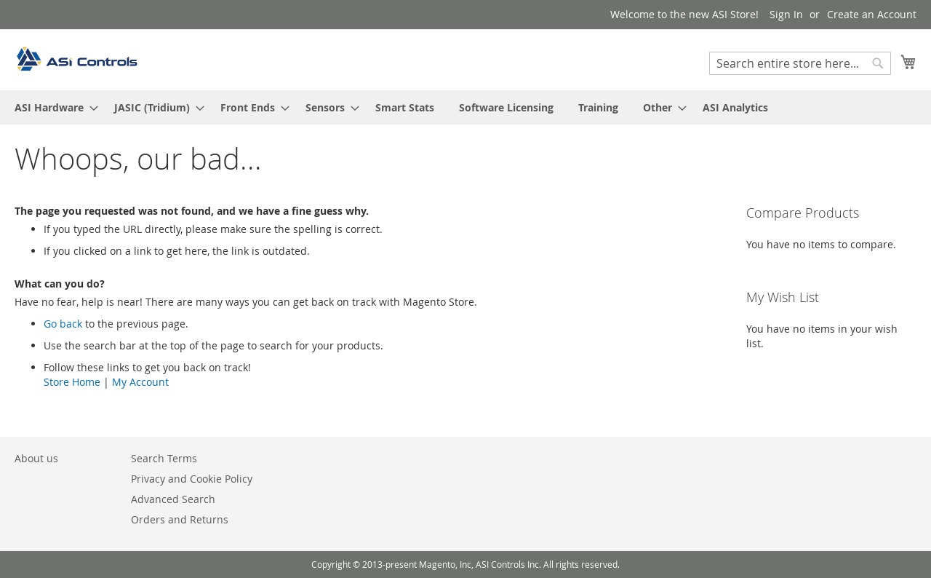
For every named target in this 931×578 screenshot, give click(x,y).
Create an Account (871, 14)
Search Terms (164, 458)
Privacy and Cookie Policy (191, 479)
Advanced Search (173, 499)
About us (36, 458)
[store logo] (76, 59)
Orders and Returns (179, 519)
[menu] (465, 107)
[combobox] (800, 63)
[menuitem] (52, 107)
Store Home (72, 382)
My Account (140, 382)
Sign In (786, 14)
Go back (63, 323)
